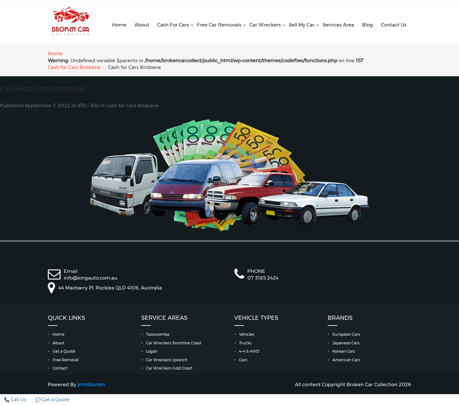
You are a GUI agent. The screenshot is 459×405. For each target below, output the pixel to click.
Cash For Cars (173, 25)
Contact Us (393, 25)
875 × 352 (88, 106)
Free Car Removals (219, 25)
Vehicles (246, 334)
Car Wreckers (265, 25)
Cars (243, 359)
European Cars (346, 334)
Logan (151, 351)
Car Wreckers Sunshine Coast (173, 343)
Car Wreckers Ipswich (166, 359)
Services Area (338, 25)
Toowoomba (157, 334)
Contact (60, 368)
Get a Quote (64, 351)
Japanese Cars (346, 343)
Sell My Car (302, 25)
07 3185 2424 (263, 278)
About (142, 25)
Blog (367, 25)
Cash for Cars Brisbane (74, 67)
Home (119, 25)
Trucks (245, 343)
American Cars (346, 359)
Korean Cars (343, 351)
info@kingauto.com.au (90, 278)
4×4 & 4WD (249, 351)
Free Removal (65, 359)
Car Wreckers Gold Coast (169, 368)
